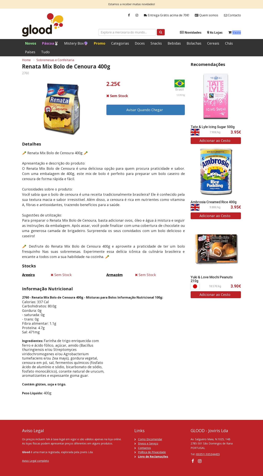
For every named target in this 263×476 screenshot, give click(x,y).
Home (26, 63)
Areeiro (28, 277)
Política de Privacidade (152, 452)
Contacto (232, 15)
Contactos (144, 448)
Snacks (156, 43)
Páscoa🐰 (50, 43)
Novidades (190, 32)
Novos (30, 43)
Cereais (213, 43)
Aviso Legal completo (35, 461)
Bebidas (174, 43)
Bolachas (194, 43)
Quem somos (206, 15)
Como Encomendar (150, 439)
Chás (229, 43)
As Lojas (214, 32)
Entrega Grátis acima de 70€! (166, 15)
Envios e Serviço (148, 443)
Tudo (45, 52)
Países (30, 52)
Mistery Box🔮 (76, 43)
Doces (140, 43)
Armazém (114, 277)
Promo (99, 43)
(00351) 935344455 (208, 454)
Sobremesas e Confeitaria (55, 63)
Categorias (120, 43)
